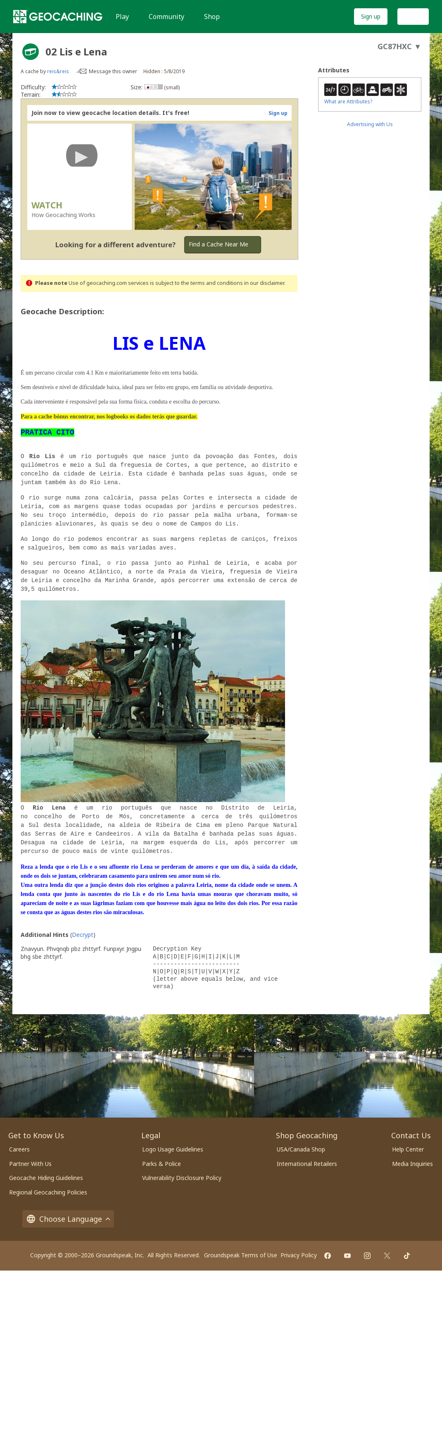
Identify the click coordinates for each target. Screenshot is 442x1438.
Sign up (370, 16)
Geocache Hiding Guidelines (46, 1178)
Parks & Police (161, 1164)
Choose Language (68, 1219)
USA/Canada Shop (301, 1149)
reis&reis (58, 71)
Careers (19, 1149)
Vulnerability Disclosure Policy (181, 1178)
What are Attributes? (348, 101)
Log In (413, 16)
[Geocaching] (57, 16)
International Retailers (307, 1164)
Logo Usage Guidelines (172, 1149)
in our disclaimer (264, 283)
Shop (212, 16)
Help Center (408, 1149)
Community (166, 16)
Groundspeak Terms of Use (240, 1255)
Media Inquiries (412, 1164)
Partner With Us (30, 1164)
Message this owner (113, 71)
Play (122, 16)
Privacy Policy (298, 1255)
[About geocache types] (30, 52)
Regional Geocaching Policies (48, 1192)
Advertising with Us (370, 124)
